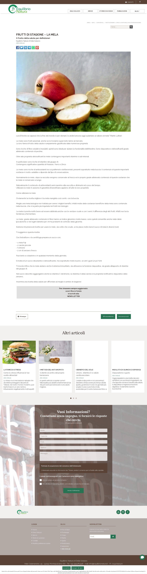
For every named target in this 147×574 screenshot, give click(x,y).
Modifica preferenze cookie (41, 543)
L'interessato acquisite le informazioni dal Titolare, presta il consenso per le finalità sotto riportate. (72, 470)
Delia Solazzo (75, 11)
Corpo (64, 535)
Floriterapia (65, 532)
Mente (64, 538)
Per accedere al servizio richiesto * (53, 480)
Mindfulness (66, 543)
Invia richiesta (74, 490)
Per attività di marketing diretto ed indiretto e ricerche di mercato (64, 484)
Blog (137, 11)
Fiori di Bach (66, 530)
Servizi (90, 11)
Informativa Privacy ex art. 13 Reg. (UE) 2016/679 (57, 468)
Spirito (64, 541)
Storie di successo (106, 11)
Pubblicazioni (122, 11)
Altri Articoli (20, 43)
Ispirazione (65, 546)
